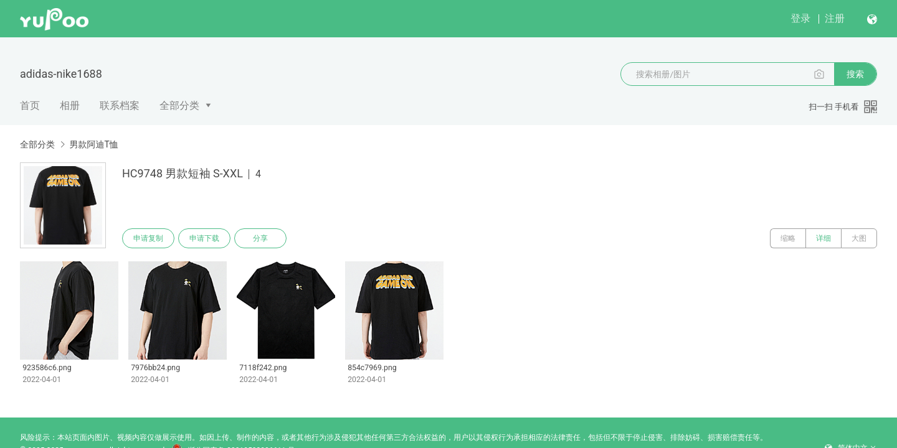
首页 (30, 105)
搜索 (855, 74)
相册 (70, 105)
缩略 (788, 238)
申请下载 (204, 238)
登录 (800, 18)
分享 (260, 238)
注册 (835, 18)
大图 (859, 238)
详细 (823, 238)
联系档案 (120, 105)
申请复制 (148, 238)
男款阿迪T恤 (93, 144)
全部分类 (179, 105)
